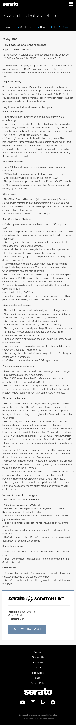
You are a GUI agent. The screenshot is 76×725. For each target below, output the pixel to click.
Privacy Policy (38, 683)
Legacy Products (9, 26)
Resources (38, 672)
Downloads (44, 26)
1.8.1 (56, 26)
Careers (38, 667)
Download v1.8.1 (27, 628)
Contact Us (38, 657)
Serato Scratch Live (28, 26)
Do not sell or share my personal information (38, 715)
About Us (38, 662)
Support (38, 652)
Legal (38, 677)
